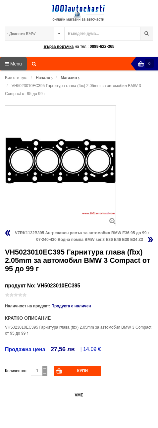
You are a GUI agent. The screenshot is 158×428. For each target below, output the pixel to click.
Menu (13, 63)
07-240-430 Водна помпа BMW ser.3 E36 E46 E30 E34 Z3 (89, 239)
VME (79, 395)
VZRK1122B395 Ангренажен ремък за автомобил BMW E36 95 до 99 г (82, 233)
